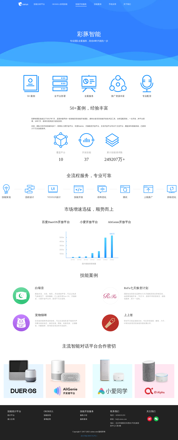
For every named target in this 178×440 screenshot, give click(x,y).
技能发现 (47, 415)
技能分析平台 (39, 4)
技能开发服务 (81, 4)
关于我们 (127, 4)
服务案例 (83, 419)
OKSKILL (49, 411)
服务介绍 (83, 415)
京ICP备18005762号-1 (89, 436)
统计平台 (11, 415)
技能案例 (97, 4)
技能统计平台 (14, 411)
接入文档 (11, 419)
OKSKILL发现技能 (59, 4)
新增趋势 (47, 419)
